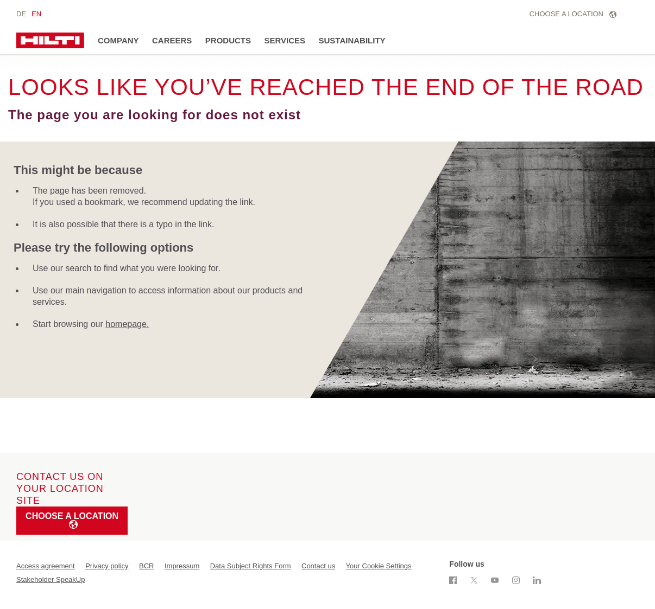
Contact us (318, 566)
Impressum (182, 566)
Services (284, 40)
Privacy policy (106, 566)
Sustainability (352, 40)
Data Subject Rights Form (250, 566)
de (21, 14)
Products (228, 40)
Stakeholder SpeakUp (50, 579)
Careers (172, 40)
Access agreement (45, 566)
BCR (146, 566)
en (36, 14)
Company (118, 40)
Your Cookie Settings (379, 566)
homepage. (127, 324)
